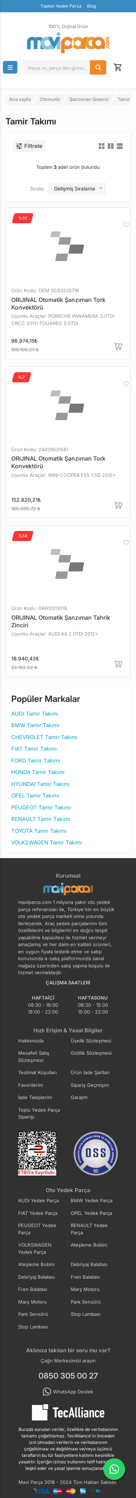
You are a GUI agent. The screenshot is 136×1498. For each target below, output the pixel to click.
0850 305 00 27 (68, 1375)
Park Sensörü (86, 1302)
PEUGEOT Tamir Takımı (41, 807)
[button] (10, 67)
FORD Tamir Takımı (35, 760)
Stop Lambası (85, 1314)
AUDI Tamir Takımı (34, 713)
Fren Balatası (85, 1277)
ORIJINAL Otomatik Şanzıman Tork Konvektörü (58, 303)
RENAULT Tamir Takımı (40, 819)
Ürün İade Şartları (90, 1072)
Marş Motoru (85, 1289)
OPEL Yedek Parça (91, 1213)
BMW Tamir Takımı (35, 725)
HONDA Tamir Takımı (38, 772)
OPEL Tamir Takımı (35, 795)
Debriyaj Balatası (89, 1264)
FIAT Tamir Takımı (34, 748)
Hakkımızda (31, 1041)
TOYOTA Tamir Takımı (39, 830)
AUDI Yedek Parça (38, 1200)
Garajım (79, 1097)
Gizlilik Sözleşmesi (91, 1053)
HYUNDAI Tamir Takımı (40, 784)
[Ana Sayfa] (68, 42)
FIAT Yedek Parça (37, 1213)
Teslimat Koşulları (37, 1072)
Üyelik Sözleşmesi (91, 1041)
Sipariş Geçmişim (90, 1085)
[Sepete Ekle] (118, 346)
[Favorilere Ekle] (125, 225)
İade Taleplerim (35, 1097)
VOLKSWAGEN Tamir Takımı (46, 842)
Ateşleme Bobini (89, 1245)
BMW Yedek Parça (91, 1200)
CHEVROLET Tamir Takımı (44, 737)
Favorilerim (30, 1085)
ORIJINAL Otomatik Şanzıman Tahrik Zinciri (60, 621)
